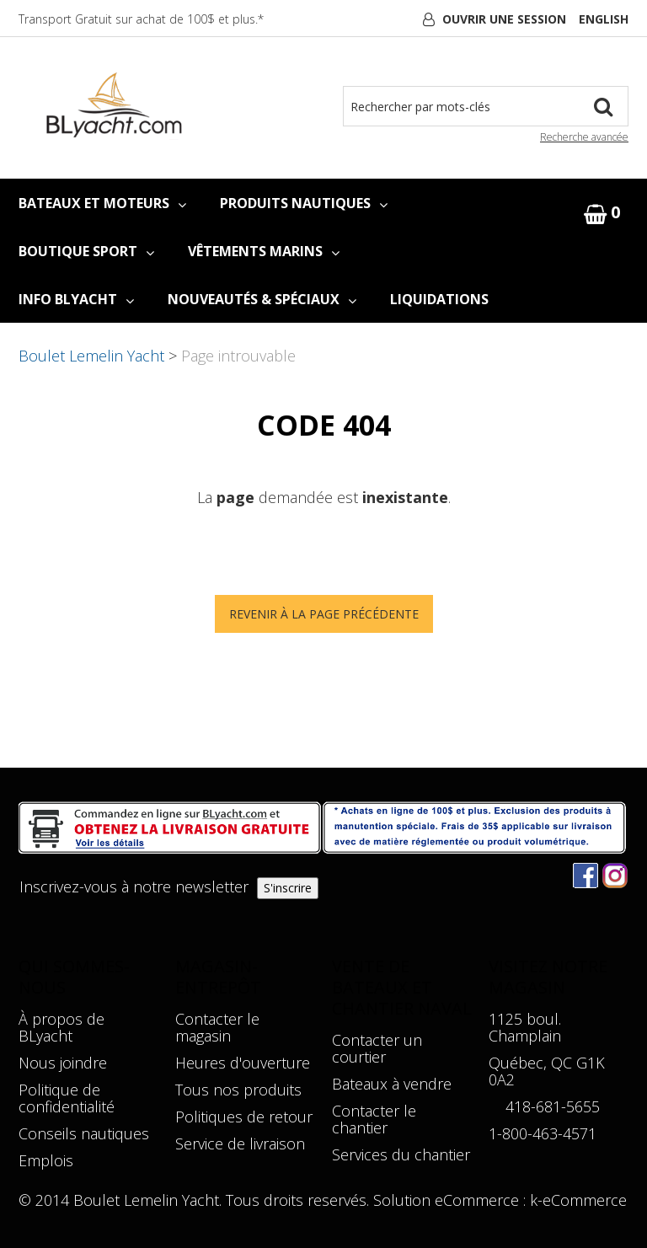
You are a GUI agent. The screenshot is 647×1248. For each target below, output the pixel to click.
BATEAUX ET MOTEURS (102, 203)
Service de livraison (240, 1143)
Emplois (46, 1160)
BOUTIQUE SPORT (86, 251)
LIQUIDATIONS (439, 299)
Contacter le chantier (374, 1119)
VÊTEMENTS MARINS (264, 251)
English (603, 19)
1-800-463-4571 (542, 1133)
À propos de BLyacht (61, 1027)
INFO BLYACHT (76, 299)
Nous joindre (63, 1062)
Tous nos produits (238, 1089)
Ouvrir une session (504, 19)
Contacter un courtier (377, 1048)
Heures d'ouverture (242, 1062)
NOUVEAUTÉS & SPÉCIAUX (262, 299)
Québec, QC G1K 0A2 (547, 1071)
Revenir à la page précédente (324, 614)
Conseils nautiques (84, 1133)
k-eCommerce (578, 1200)
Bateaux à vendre (392, 1084)
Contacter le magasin (217, 1027)
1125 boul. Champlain (525, 1027)
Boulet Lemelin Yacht (91, 355)
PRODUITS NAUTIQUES (304, 203)
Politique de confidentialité (67, 1098)
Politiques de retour (244, 1116)
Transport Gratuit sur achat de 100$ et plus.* (141, 19)
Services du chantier (401, 1154)
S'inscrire (288, 888)
